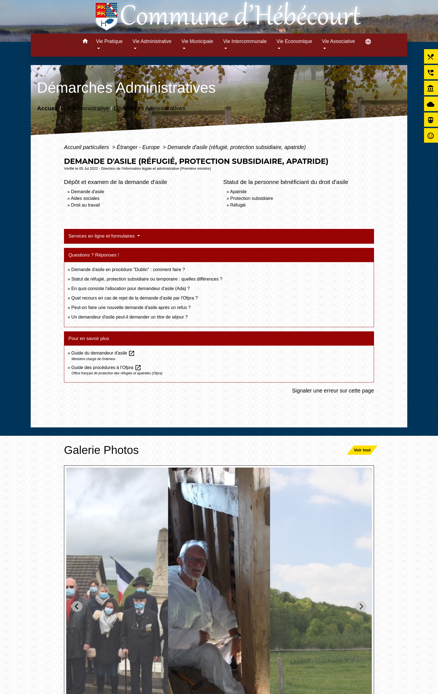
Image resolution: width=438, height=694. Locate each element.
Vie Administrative (86, 108)
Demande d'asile (87, 191)
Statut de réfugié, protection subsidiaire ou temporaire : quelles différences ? (146, 279)
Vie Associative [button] (338, 41)
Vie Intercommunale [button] (245, 41)
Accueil (47, 108)
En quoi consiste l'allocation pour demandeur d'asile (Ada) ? (130, 288)
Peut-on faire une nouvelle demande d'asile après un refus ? (131, 307)
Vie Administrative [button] (152, 41)
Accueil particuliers (87, 147)
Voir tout (362, 449)
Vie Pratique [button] (109, 41)
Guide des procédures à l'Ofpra (106, 367)
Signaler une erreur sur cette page (333, 390)
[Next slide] (361, 606)
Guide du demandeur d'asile (103, 353)
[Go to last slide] (77, 606)
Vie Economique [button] (294, 41)
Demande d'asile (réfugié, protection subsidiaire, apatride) (236, 147)
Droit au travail (85, 205)
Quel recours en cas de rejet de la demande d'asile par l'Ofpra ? (134, 298)
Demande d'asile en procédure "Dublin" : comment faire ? (128, 269)
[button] (85, 42)
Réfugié (238, 205)
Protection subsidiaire (251, 198)
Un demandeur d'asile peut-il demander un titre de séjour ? (129, 317)
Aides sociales (85, 198)
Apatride (238, 191)
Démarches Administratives (149, 108)
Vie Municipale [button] (197, 41)
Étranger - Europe (139, 147)
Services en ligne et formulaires (102, 236)
